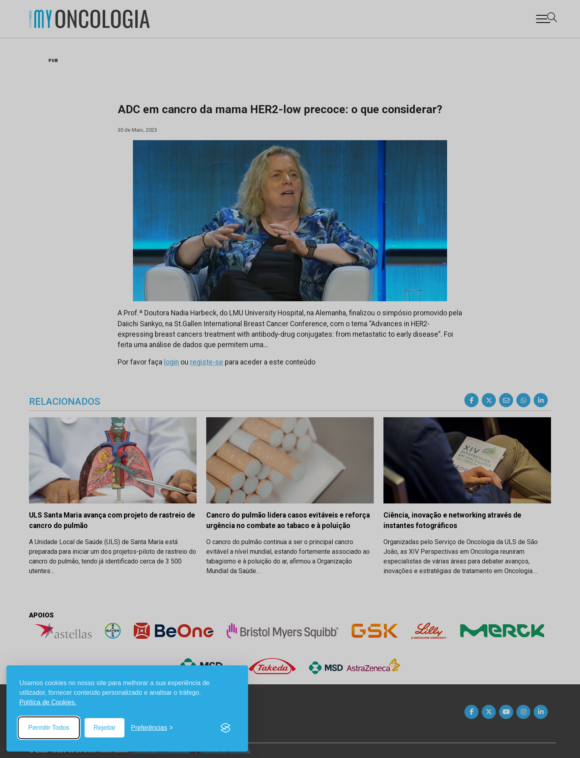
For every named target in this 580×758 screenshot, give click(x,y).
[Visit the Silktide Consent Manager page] (225, 727)
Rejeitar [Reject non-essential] (104, 727)
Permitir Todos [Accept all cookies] (48, 727)
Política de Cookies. (47, 702)
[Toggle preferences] (152, 728)
